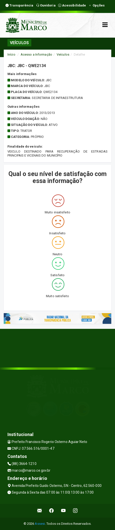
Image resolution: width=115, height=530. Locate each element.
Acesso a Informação (36, 54)
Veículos (63, 54)
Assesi (40, 524)
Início (11, 54)
